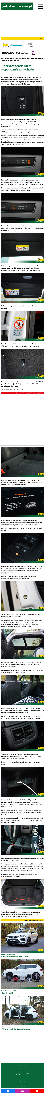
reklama (22, 1070)
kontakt (22, 1082)
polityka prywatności (22, 1074)
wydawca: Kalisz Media (22, 1078)
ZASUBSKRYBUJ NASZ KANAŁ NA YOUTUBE (29, 393)
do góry (22, 1086)
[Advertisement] (22, 24)
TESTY (41, 38)
